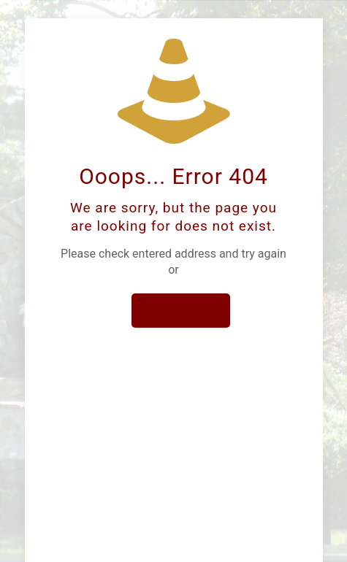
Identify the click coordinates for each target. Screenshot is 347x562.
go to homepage (180, 310)
